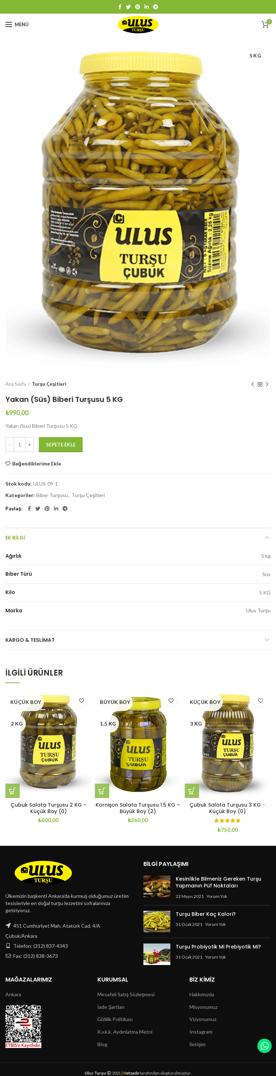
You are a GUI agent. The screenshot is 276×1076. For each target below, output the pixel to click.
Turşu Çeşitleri (49, 384)
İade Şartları (110, 1007)
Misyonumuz (203, 1007)
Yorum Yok (217, 896)
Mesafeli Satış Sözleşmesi (126, 994)
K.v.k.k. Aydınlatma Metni (124, 1032)
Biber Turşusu (52, 495)
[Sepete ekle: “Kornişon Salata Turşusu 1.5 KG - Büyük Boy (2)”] (102, 791)
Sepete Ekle (60, 444)
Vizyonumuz (202, 1019)
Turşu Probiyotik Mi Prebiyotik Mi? (218, 946)
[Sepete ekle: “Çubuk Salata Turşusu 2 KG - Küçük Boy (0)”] (12, 791)
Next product (267, 384)
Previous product (252, 384)
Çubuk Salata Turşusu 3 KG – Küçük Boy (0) (227, 808)
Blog (102, 1044)
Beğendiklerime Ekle (36, 463)
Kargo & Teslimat (30, 640)
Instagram (200, 1032)
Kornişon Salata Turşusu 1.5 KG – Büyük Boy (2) (138, 808)
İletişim (197, 1044)
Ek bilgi (15, 537)
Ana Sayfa (15, 384)
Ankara (13, 994)
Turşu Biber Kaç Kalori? (206, 914)
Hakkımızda (201, 994)
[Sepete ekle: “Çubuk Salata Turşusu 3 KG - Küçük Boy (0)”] (192, 791)
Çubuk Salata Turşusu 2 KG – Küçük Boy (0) (48, 808)
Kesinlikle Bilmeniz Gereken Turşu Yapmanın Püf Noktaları (218, 882)
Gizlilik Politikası (115, 1019)
